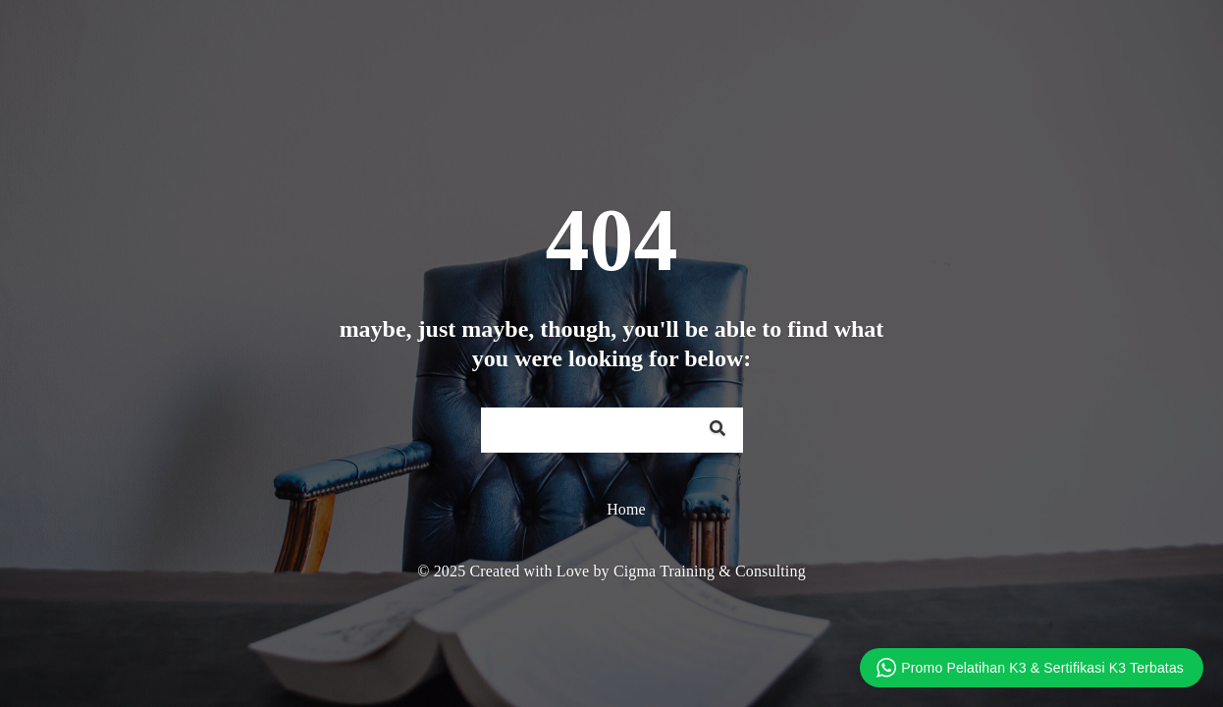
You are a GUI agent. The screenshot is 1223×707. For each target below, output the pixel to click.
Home (626, 509)
